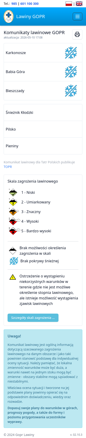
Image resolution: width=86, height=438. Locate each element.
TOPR (8, 166)
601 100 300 (29, 3)
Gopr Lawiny (24, 435)
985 (14, 3)
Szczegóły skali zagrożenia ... (33, 317)
